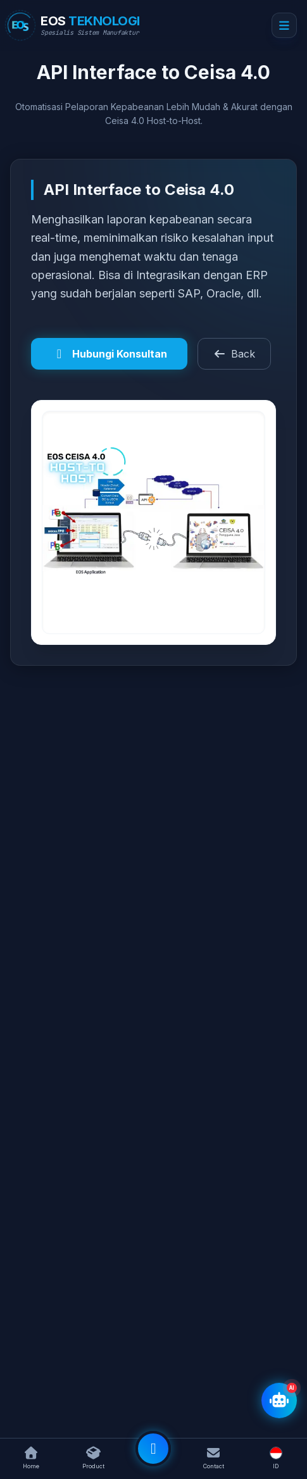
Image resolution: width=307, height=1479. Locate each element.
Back (234, 353)
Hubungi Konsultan (109, 353)
